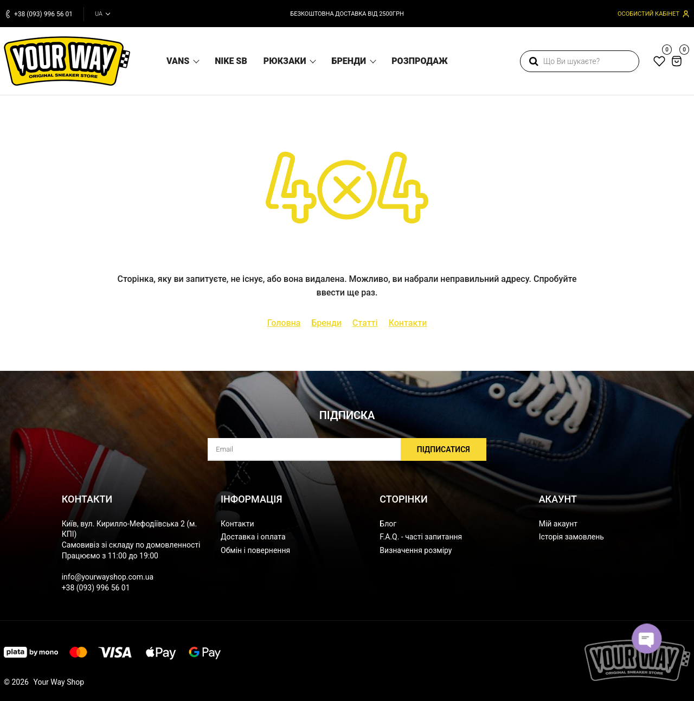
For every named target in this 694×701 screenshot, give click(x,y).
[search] (579, 61)
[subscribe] (347, 449)
